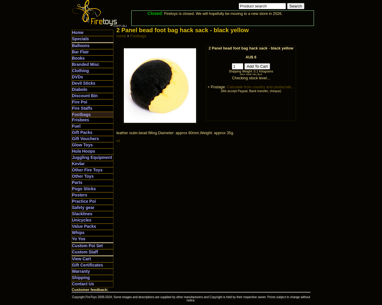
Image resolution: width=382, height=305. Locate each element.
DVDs (77, 77)
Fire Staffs (82, 108)
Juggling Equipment (92, 157)
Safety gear (83, 207)
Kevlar (78, 163)
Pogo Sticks (84, 188)
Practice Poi (84, 201)
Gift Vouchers (85, 138)
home (121, 36)
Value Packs (84, 226)
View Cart (81, 258)
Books (78, 58)
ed (118, 141)
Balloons (81, 45)
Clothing (80, 70)
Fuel (76, 126)
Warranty (81, 271)
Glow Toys (82, 145)
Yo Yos (78, 238)
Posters (79, 195)
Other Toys (83, 176)
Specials (80, 38)
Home (78, 32)
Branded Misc (85, 64)
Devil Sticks (84, 83)
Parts (77, 182)
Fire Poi (79, 102)
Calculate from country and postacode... (260, 87)
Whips (78, 232)
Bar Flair (80, 51)
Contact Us (83, 283)
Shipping (81, 277)
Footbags (81, 114)
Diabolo (79, 89)
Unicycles (81, 220)
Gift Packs (82, 132)
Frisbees (80, 119)
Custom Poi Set (87, 245)
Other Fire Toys (87, 170)
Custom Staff (85, 252)
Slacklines (82, 213)
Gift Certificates (87, 265)
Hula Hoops (83, 151)
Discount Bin (85, 95)
